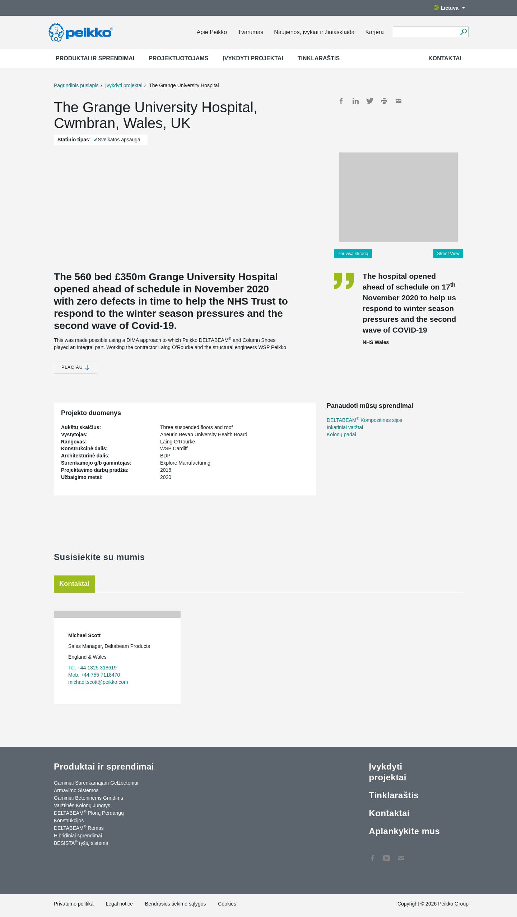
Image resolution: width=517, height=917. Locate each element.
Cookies (227, 904)
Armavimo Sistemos (76, 790)
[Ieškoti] (463, 32)
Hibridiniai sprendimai (78, 835)
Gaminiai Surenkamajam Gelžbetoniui (96, 783)
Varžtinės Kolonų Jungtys (82, 805)
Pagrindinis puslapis (76, 85)
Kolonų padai (341, 434)
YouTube (386, 854)
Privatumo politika (74, 904)
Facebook (341, 100)
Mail (398, 100)
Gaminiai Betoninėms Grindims (88, 798)
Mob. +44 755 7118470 (94, 675)
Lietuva (449, 8)
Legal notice (119, 904)
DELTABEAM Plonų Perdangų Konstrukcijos (89, 816)
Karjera (374, 32)
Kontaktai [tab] (74, 583)
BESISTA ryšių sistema (81, 843)
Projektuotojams (178, 58)
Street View (448, 253)
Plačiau (75, 367)
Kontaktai (444, 58)
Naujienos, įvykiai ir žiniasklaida (314, 32)
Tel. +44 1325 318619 (92, 668)
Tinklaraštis (319, 58)
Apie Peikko (212, 32)
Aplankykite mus (404, 831)
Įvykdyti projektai (253, 58)
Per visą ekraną (352, 253)
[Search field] (425, 32)
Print (384, 100)
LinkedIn (355, 100)
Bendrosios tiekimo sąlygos (175, 904)
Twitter (369, 100)
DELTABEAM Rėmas (79, 827)
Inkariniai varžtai (345, 427)
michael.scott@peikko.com (98, 682)
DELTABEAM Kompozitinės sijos (364, 420)
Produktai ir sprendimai (95, 58)
